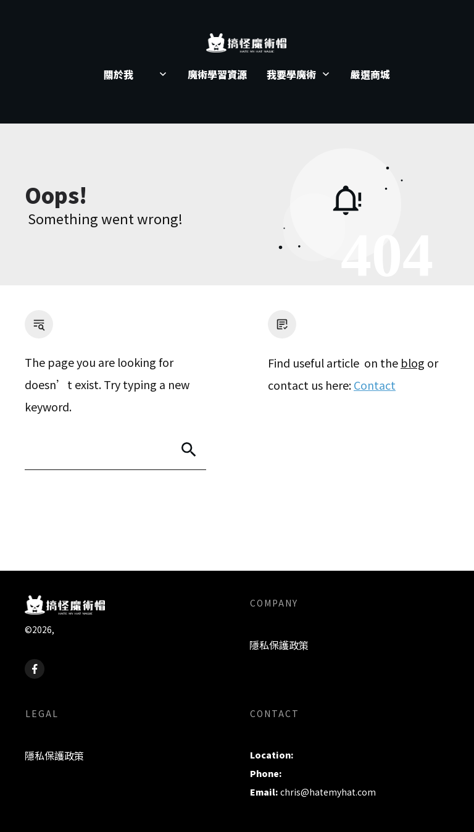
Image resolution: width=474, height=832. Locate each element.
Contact (375, 385)
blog (413, 363)
